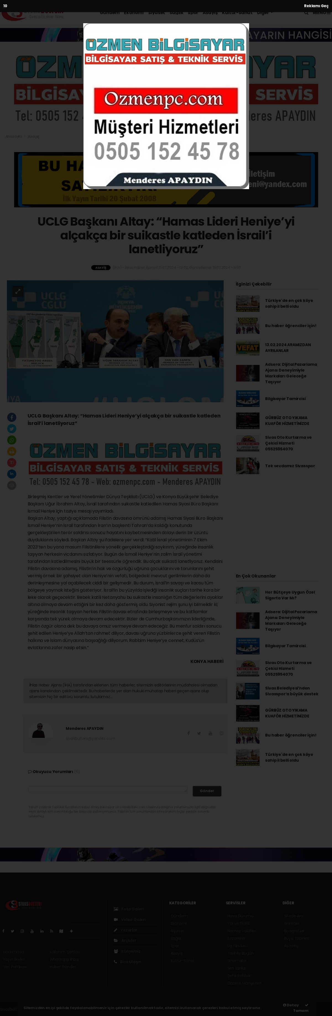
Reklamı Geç (316, 6)
